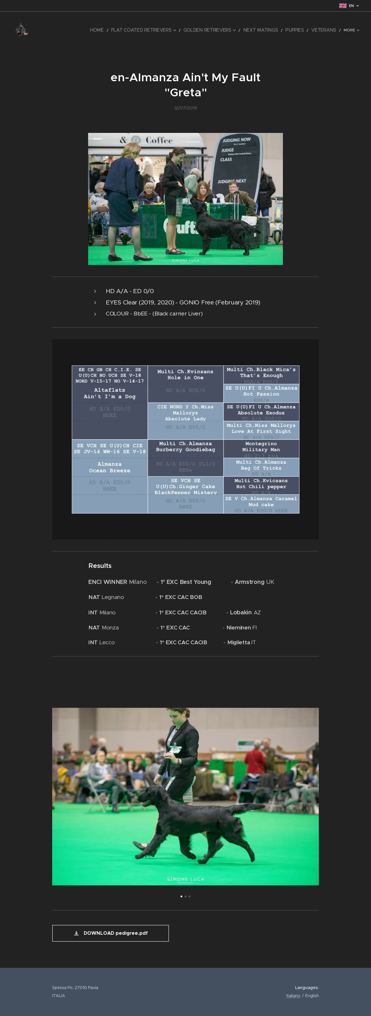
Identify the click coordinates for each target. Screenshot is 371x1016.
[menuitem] (61, 30)
